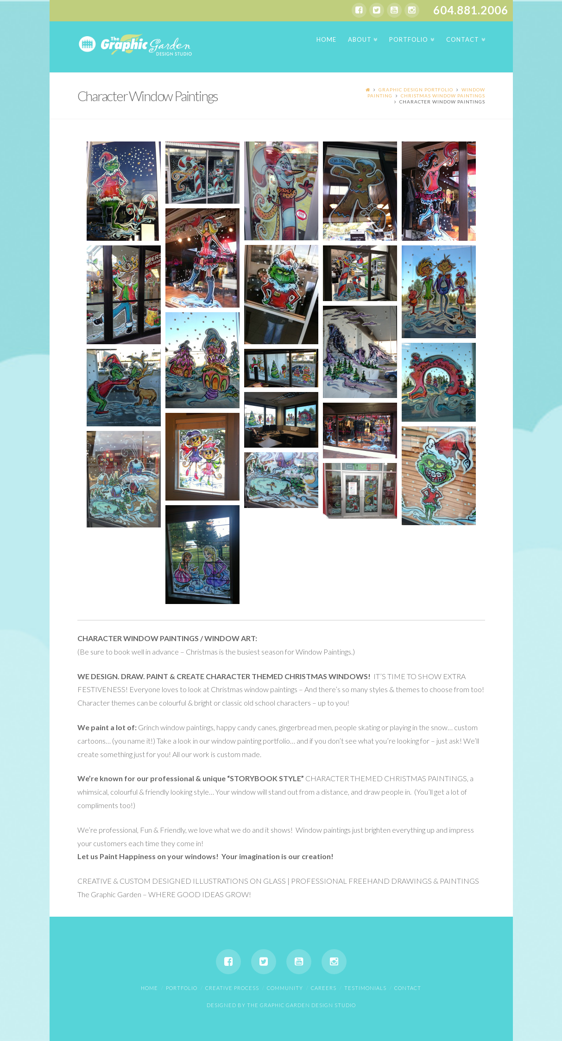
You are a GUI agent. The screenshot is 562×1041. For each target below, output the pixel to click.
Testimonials (365, 988)
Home (149, 988)
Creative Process (232, 988)
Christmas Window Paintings (443, 95)
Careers (323, 988)
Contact (407, 988)
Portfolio (181, 988)
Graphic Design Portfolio (416, 89)
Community (285, 988)
